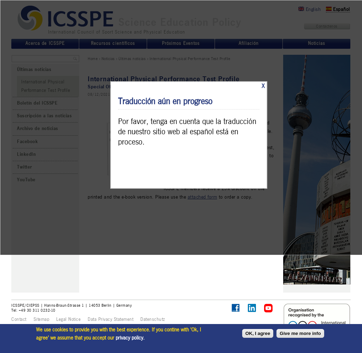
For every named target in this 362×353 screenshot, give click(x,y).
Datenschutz (152, 319)
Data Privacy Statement (110, 319)
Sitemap (41, 319)
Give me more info (300, 333)
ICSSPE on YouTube (268, 308)
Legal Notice (68, 319)
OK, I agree (257, 333)
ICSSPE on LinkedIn (252, 308)
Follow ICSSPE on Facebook (235, 308)
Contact (19, 319)
